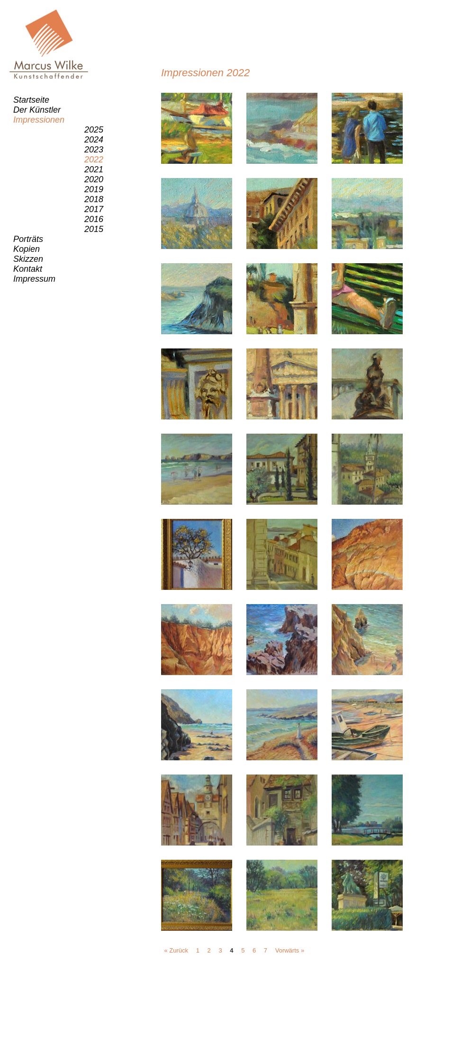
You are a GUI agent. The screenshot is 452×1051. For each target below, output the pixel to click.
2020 (93, 179)
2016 (93, 219)
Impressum (34, 279)
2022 (93, 159)
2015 (93, 229)
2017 (93, 209)
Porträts (28, 239)
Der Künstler (37, 110)
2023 (93, 149)
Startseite (31, 100)
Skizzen (28, 259)
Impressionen (38, 120)
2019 (93, 189)
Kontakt (27, 269)
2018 (93, 199)
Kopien (26, 249)
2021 (93, 169)
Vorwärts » (289, 950)
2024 (93, 139)
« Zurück (176, 950)
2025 (93, 129)
